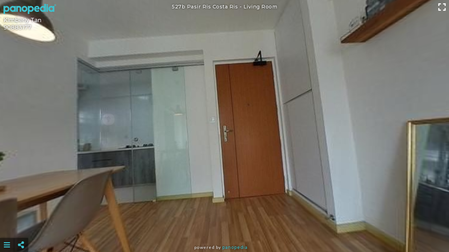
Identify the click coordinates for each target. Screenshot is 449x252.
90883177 (17, 27)
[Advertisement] (224, 227)
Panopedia (235, 247)
